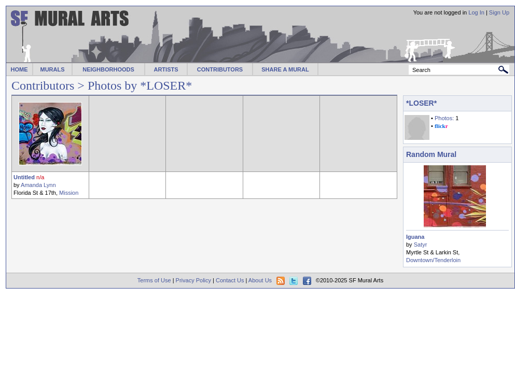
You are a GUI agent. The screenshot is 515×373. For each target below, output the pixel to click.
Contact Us (230, 280)
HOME (19, 69)
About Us (260, 280)
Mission (68, 193)
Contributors (42, 85)
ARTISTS (166, 69)
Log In (476, 12)
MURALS (52, 69)
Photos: (444, 118)
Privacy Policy (193, 280)
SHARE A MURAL (285, 69)
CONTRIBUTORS (220, 69)
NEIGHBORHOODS (108, 69)
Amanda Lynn (38, 185)
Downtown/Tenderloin (433, 260)
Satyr (420, 244)
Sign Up (499, 12)
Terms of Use (154, 280)
